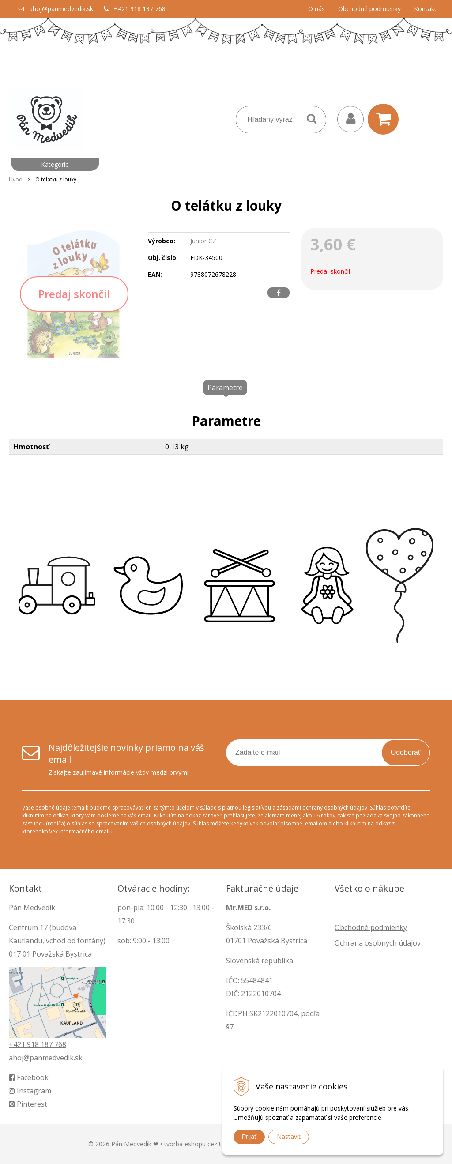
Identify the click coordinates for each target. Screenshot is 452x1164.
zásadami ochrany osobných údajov (322, 807)
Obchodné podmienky (369, 8)
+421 (18, 1044)
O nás (316, 8)
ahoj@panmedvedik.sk (61, 8)
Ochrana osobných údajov (378, 943)
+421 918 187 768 (140, 8)
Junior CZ (203, 241)
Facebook (29, 1077)
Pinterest (28, 1104)
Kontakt (425, 8)
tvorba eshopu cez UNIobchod (208, 1144)
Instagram (30, 1091)
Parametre (225, 387)
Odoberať (406, 752)
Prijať (249, 1136)
